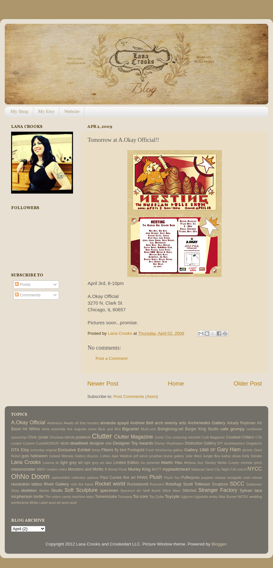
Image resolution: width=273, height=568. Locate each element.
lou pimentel (150, 463)
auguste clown (85, 429)
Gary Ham (229, 449)
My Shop (19, 111)
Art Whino (31, 429)
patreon (93, 477)
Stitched (189, 490)
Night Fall (228, 469)
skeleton (29, 490)
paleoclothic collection (69, 477)
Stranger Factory (217, 490)
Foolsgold (136, 450)
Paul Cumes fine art (118, 477)
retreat (257, 477)
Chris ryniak (38, 437)
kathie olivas (231, 456)
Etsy (25, 449)
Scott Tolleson (196, 484)
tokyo (90, 497)
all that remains (87, 423)
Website (71, 111)
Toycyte (172, 496)
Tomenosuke (106, 496)
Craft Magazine (213, 437)
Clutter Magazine (133, 436)
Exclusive (67, 449)
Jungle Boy (211, 456)
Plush (155, 477)
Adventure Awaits (60, 423)
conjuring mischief (186, 437)
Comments (28, 295)
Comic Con (163, 437)
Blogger (218, 544)
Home (176, 383)
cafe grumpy (232, 428)
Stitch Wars (171, 490)
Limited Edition (126, 462)
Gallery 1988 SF (200, 449)
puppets (207, 477)
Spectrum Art (130, 490)
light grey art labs (98, 463)
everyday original (43, 450)
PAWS (142, 477)
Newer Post (102, 383)
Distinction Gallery (200, 443)
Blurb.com (148, 429)
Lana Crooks (26, 462)
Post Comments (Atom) (136, 396)
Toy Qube (156, 497)
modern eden (57, 469)
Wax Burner (228, 497)
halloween (39, 456)
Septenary (254, 484)
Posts (23, 284)
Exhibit (83, 449)
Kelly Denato (252, 456)
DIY (220, 443)
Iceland (54, 456)
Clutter (102, 436)
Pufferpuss (190, 477)
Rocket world (110, 483)
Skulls (57, 490)
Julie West (193, 456)
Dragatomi (254, 443)
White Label (39, 503)
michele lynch (251, 463)
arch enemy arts (170, 422)
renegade (234, 477)
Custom (29, 443)
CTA (258, 437)
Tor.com (140, 496)
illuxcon (92, 456)
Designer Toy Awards (133, 443)
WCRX (243, 497)
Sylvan (246, 490)
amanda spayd (114, 422)
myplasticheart (176, 469)
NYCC (254, 469)
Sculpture (220, 484)
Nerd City (213, 469)
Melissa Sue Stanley (200, 463)
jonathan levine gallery (166, 456)
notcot (241, 469)
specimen (109, 490)
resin (246, 477)
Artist (46, 429)
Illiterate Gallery (74, 456)
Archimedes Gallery (206, 422)
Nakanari (198, 469)
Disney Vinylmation (169, 443)
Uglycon (187, 497)
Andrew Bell (141, 422)
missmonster (23, 469)
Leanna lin (51, 463)
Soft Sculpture (80, 490)
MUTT (156, 469)
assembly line (61, 429)
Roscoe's (157, 484)
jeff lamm (141, 456)
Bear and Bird (109, 429)
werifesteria (20, 503)
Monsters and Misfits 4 (87, 469)
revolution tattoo (26, 484)
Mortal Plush (117, 469)
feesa (96, 450)
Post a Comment (112, 358)
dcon (65, 443)
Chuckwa (56, 437)
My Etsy (46, 111)
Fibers (107, 449)
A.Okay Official (28, 422)
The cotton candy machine (65, 497)
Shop (15, 490)
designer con (101, 443)
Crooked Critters (240, 437)
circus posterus (77, 437)
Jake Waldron (121, 456)
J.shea (105, 456)
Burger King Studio (202, 429)
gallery (178, 450)
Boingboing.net (170, 429)
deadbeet (79, 443)
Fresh (150, 450)
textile (39, 496)
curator (16, 443)
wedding (255, 497)
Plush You (172, 477)
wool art (55, 503)
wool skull (69, 503)
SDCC (237, 483)
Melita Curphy (228, 463)
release (220, 477)
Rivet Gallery (56, 484)
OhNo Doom (30, 476)
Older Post (248, 383)
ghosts (248, 450)
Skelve (44, 490)
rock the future (81, 484)
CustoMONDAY (48, 443)
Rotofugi (173, 484)
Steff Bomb (152, 490)
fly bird (120, 450)
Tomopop (125, 497)
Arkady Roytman (241, 423)
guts (25, 456)
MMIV (41, 469)
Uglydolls (201, 497)
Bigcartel (130, 428)
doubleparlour (234, 443)
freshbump (164, 450)
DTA (15, 449)
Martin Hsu (172, 462)
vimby (213, 497)
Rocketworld (138, 484)
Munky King (139, 469)
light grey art (71, 462)
